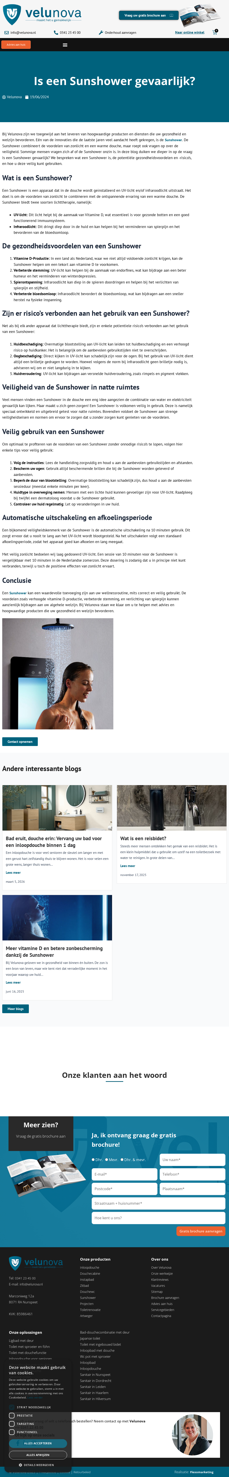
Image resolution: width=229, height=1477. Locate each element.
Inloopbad (87, 1362)
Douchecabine (91, 1273)
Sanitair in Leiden (93, 1387)
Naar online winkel (189, 32)
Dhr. (99, 1159)
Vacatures (158, 1285)
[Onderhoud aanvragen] (101, 32)
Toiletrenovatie (91, 1310)
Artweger (87, 1316)
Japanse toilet (90, 1338)
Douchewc (88, 1291)
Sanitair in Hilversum (95, 1399)
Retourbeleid (86, 1472)
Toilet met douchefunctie (27, 1353)
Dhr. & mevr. (135, 1159)
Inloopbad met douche (97, 1350)
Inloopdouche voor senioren (30, 1359)
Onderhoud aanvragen (120, 32)
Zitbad (85, 1285)
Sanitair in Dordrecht (95, 1381)
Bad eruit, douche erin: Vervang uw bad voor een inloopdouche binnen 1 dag (54, 842)
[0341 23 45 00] (56, 32)
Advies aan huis (162, 1304)
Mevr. (113, 1159)
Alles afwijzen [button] (38, 1455)
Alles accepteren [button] (38, 1443)
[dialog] (38, 1416)
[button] (65, 44)
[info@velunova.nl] (6, 32)
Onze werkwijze (162, 1273)
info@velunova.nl (23, 32)
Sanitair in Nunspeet (95, 1375)
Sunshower (173, 140)
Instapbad (87, 1279)
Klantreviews (160, 1279)
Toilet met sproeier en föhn (29, 1347)
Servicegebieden (163, 1310)
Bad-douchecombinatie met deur (105, 1332)
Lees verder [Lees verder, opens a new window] (35, 1397)
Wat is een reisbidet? (143, 839)
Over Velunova (162, 1267)
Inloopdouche (90, 1267)
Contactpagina (162, 1316)
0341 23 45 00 (70, 32)
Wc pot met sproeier (95, 1356)
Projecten (87, 1304)
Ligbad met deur (21, 1340)
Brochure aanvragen (166, 1298)
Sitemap (157, 1291)
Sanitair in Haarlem (94, 1393)
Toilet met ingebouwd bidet (100, 1344)
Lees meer (13, 873)
